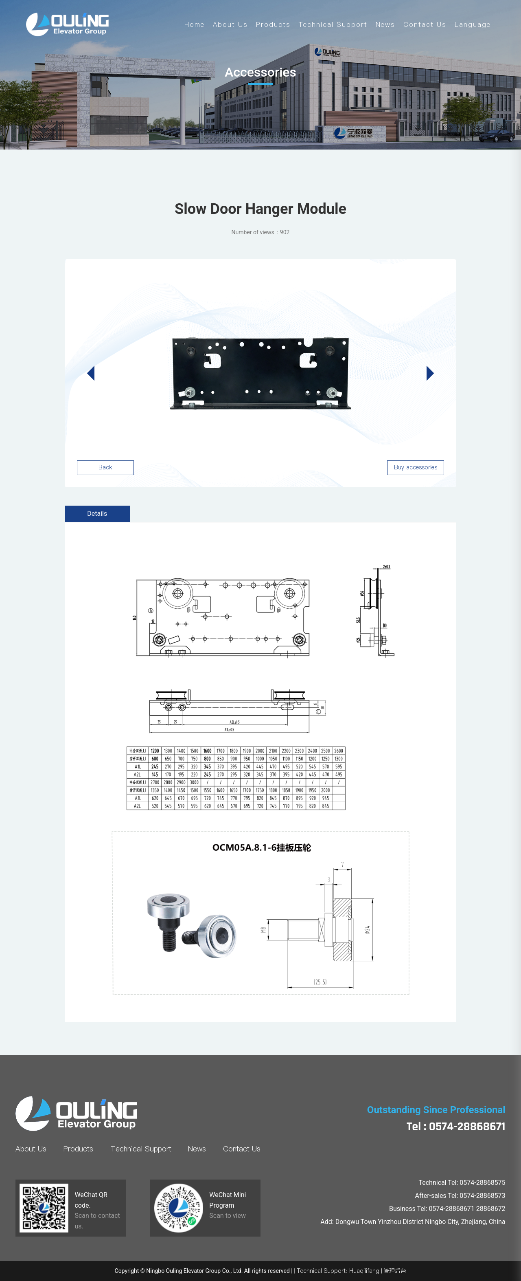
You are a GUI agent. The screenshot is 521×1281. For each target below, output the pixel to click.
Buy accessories (415, 467)
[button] (426, 373)
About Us (230, 24)
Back (105, 467)
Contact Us (425, 24)
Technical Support (333, 24)
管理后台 (394, 1271)
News (385, 24)
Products (273, 24)
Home (194, 24)
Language (473, 24)
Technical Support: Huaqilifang (338, 1271)
